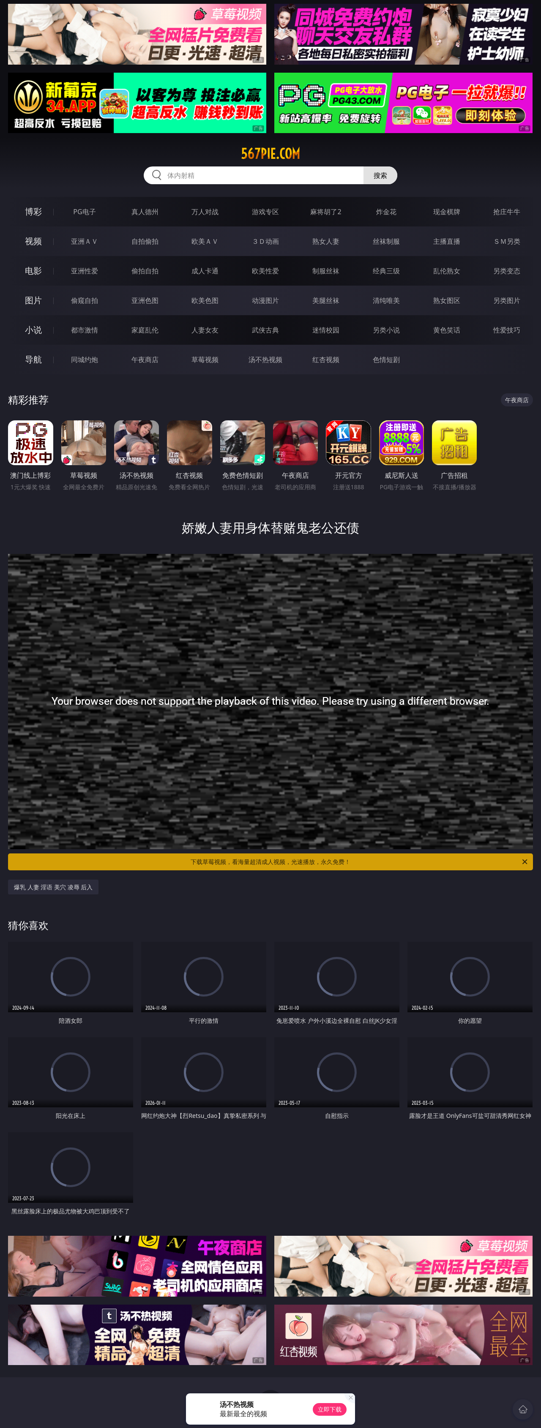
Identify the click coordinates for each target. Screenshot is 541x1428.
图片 (33, 300)
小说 (33, 329)
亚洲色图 (144, 300)
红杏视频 (325, 359)
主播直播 (446, 241)
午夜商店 (144, 359)
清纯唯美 (386, 300)
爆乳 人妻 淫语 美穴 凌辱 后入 (53, 887)
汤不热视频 (265, 359)
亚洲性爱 (84, 270)
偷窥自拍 (84, 300)
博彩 (33, 211)
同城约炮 (84, 359)
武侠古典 (265, 330)
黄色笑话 (446, 330)
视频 (33, 241)
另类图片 (506, 300)
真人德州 (144, 211)
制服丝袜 (325, 270)
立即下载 (330, 1409)
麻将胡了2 (325, 211)
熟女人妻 (325, 241)
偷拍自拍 (144, 270)
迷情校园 (325, 330)
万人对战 (205, 211)
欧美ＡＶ (205, 241)
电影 (33, 270)
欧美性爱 (265, 270)
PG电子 (84, 211)
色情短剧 (386, 359)
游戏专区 (265, 211)
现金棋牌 (446, 211)
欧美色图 (205, 300)
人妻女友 (205, 330)
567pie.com (270, 153)
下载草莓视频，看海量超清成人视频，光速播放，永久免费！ (360, 862)
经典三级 (386, 270)
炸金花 (386, 211)
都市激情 (84, 330)
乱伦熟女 (446, 270)
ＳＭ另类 (506, 241)
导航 (33, 359)
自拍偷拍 (144, 241)
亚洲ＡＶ (84, 241)
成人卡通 (205, 270)
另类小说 (386, 330)
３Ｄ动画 (265, 241)
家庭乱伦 (144, 330)
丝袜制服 (386, 241)
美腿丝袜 (325, 300)
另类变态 (506, 270)
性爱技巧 (506, 330)
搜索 (380, 175)
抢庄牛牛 (506, 211)
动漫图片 (265, 300)
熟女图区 (446, 300)
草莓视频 (205, 359)
